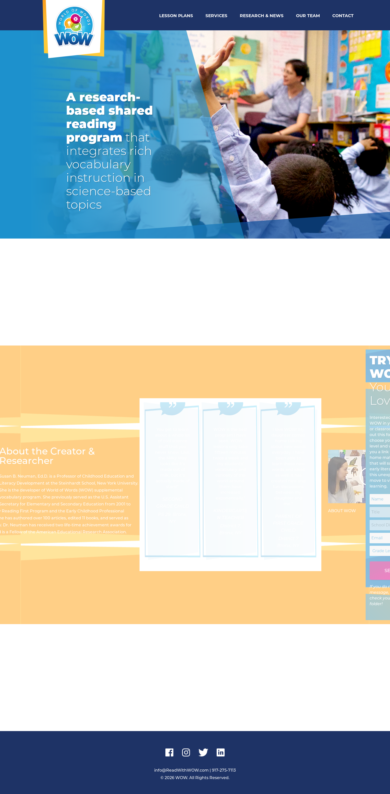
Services (216, 15)
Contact (343, 15)
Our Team (308, 15)
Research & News (262, 15)
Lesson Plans (176, 15)
